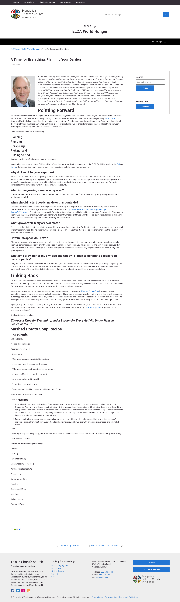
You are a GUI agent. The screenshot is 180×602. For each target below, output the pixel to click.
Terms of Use (111, 597)
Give (53, 576)
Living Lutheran (29, 2)
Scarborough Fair (93, 307)
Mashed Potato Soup (90, 291)
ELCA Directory (81, 2)
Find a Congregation (60, 565)
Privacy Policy (97, 597)
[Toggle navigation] (158, 42)
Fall (118, 164)
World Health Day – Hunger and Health (105, 545)
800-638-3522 (107, 572)
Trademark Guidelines (128, 597)
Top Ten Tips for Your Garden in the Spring (73, 545)
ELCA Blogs (15, 49)
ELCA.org (16, 2)
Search (139, 77)
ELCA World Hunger (30, 49)
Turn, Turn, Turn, (112, 118)
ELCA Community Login (151, 570)
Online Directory (58, 571)
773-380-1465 (102, 577)
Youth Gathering (65, 2)
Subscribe (145, 107)
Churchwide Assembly (47, 2)
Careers (54, 574)
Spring (13, 167)
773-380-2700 (104, 574)
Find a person (57, 568)
